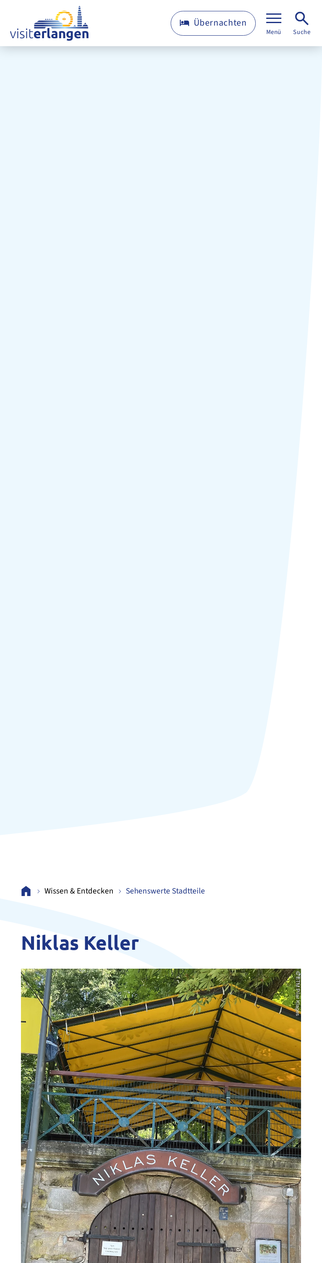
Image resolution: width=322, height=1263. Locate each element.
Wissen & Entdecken (79, 891)
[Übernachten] (213, 23)
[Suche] (302, 23)
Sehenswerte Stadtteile (165, 891)
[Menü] (274, 23)
